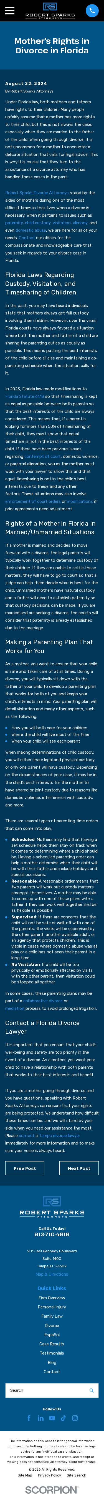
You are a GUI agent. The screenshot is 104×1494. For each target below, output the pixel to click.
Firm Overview (52, 1297)
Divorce (52, 1325)
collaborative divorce (43, 1000)
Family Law (52, 1316)
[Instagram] (75, 1418)
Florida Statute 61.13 (24, 396)
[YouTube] (52, 1418)
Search (16, 1390)
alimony (80, 222)
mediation (14, 1008)
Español (52, 1334)
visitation (62, 222)
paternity (14, 222)
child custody (37, 222)
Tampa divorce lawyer (59, 1135)
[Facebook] (29, 1418)
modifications (80, 501)
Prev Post (25, 1168)
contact (26, 1135)
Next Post (79, 1168)
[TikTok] (63, 1418)
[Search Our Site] (92, 1390)
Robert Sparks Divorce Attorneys (37, 192)
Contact (27, 237)
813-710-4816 (52, 1234)
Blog (52, 1362)
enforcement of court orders (33, 501)
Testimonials (52, 1353)
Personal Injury (52, 1307)
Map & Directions (51, 1274)
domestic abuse (31, 230)
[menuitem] (25, 1475)
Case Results (51, 1343)
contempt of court (42, 456)
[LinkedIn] (41, 1418)
